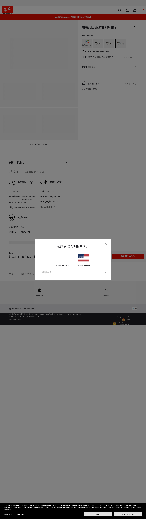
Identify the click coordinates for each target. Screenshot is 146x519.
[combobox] (73, 272)
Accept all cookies (128, 514)
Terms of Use (97, 507)
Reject (98, 514)
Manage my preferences (14, 514)
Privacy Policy (82, 507)
